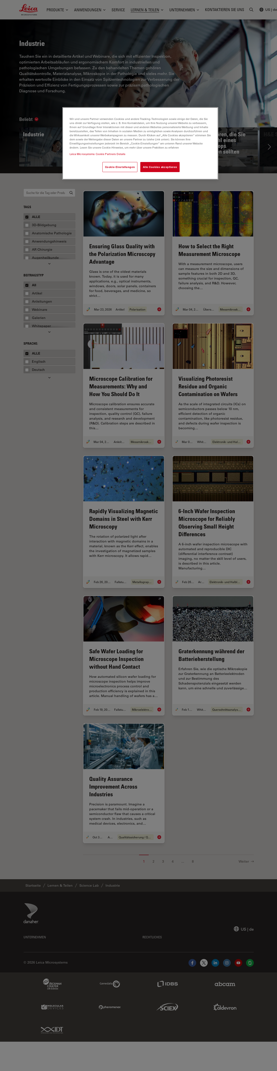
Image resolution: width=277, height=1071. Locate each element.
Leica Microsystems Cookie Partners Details (98, 154)
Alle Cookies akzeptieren (160, 167)
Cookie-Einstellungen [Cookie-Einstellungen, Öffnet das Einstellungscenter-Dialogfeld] (120, 167)
